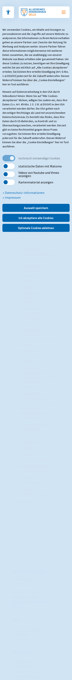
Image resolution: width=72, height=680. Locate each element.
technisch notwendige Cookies (39, 158)
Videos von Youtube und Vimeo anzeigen (38, 174)
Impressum (11, 197)
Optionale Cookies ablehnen (36, 228)
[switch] (8, 166)
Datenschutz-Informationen (23, 193)
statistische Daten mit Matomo (40, 166)
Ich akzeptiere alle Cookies (36, 218)
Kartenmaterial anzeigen (35, 182)
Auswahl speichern (36, 208)
